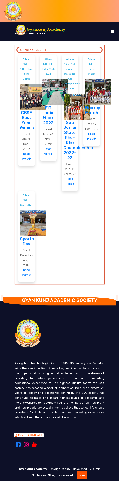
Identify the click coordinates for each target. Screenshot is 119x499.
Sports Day (27, 241)
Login (81, 477)
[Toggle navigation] (112, 31)
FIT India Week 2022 (48, 115)
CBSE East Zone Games (27, 120)
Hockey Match (92, 110)
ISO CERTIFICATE (30, 436)
